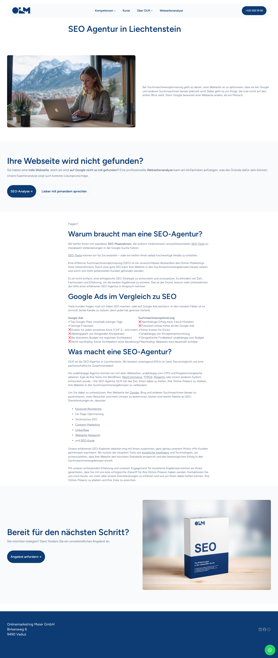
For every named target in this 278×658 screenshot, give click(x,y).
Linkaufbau (82, 430)
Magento (159, 377)
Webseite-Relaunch (87, 435)
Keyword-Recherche (88, 409)
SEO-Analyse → (22, 191)
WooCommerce (132, 377)
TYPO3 (148, 377)
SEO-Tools (198, 244)
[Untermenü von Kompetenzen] (115, 11)
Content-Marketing (87, 424)
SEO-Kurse (87, 440)
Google (134, 392)
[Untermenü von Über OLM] (152, 11)
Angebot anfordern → (26, 557)
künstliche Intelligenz (155, 452)
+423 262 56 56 (254, 10)
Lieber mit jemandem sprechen (64, 191)
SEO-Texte (75, 255)
